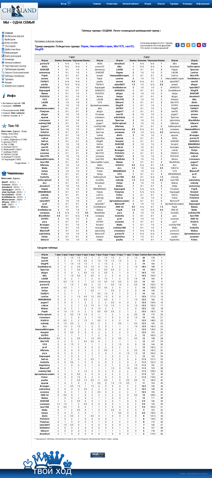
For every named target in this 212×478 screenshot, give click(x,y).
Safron (100, 144)
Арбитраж (10, 39)
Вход (63, 3)
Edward (174, 99)
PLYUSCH (99, 93)
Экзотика (13, 133)
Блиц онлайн (11, 42)
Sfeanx (5, 202)
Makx (99, 165)
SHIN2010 (174, 87)
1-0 (77, 69)
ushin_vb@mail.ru (11, 139)
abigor (174, 96)
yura (175, 216)
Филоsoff (174, 201)
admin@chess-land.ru (197, 473)
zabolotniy (175, 120)
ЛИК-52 (99, 147)
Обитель (174, 123)
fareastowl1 (8, 194)
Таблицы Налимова (14, 76)
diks (175, 63)
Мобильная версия (14, 36)
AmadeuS (7, 187)
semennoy (100, 69)
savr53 (174, 111)
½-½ (67, 63)
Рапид (4, 133)
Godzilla (100, 180)
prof (100, 201)
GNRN (5, 207)
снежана (174, 129)
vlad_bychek (8, 192)
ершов (99, 120)
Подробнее (20, 163)
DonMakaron (8, 197)
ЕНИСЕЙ (100, 72)
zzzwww (100, 156)
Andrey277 (8, 157)
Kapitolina (100, 138)
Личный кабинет (131, 4)
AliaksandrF (9, 149)
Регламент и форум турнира (49, 41)
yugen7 (174, 114)
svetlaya (7, 152)
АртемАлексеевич (99, 105)
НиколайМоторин (175, 78)
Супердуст (7, 189)
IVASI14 (100, 129)
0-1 (67, 69)
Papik (99, 78)
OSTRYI (174, 105)
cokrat (100, 135)
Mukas (174, 183)
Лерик (174, 69)
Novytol (174, 144)
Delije (174, 186)
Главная (97, 4)
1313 (99, 102)
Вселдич (174, 147)
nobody (174, 177)
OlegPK (174, 108)
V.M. (5, 144)
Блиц (24, 131)
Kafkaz (6, 137)
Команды (187, 4)
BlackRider (174, 162)
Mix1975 (175, 102)
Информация (202, 4)
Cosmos (6, 184)
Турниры (174, 4)
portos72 (99, 66)
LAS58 (174, 72)
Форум (147, 4)
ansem (100, 75)
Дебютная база (12, 49)
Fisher (100, 171)
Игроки (161, 4)
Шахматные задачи (14, 86)
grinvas (6, 142)
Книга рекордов (13, 56)
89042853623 (174, 174)
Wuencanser (8, 199)
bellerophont (174, 126)
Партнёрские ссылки (15, 66)
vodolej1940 (100, 126)
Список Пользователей (17, 72)
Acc (175, 165)
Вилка (100, 96)
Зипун (175, 93)
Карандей (9, 159)
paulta (100, 81)
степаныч (100, 117)
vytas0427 (174, 81)
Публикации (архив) (15, 69)
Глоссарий (10, 46)
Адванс (16, 131)
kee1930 (100, 159)
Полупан (99, 114)
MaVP (5, 182)
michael (7, 147)
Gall (4, 204)
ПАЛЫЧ (7, 154)
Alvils (99, 63)
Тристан (175, 117)
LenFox (174, 75)
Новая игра (111, 4)
